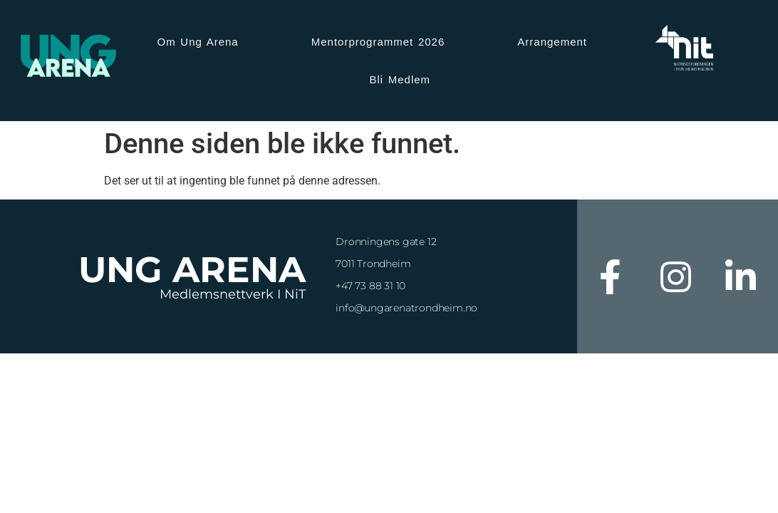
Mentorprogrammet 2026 (378, 42)
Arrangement (552, 42)
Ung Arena (192, 269)
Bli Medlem (399, 79)
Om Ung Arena (198, 42)
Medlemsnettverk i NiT (233, 294)
